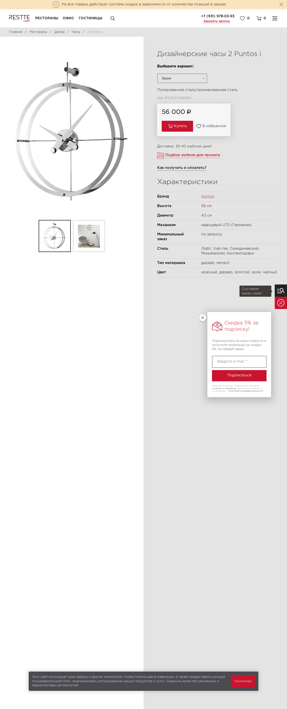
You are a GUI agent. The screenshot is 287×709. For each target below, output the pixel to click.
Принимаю (243, 681)
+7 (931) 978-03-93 (217, 16)
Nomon (207, 196)
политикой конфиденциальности (246, 391)
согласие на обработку (224, 388)
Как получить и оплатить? (181, 168)
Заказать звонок (216, 21)
